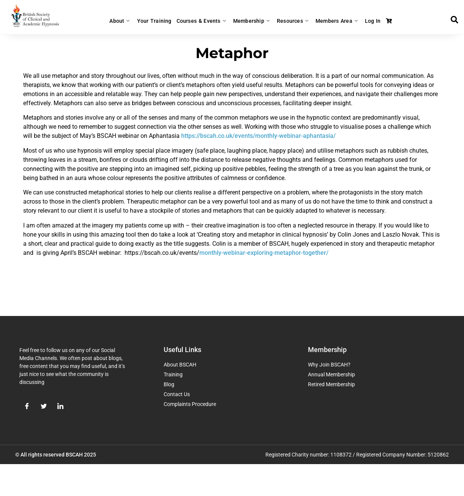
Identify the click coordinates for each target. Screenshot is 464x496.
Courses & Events (204, 21)
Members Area (332, 21)
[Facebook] (27, 406)
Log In (366, 21)
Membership (252, 21)
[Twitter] (43, 406)
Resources (291, 21)
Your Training (160, 21)
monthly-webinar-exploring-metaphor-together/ (263, 252)
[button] (454, 19)
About (128, 21)
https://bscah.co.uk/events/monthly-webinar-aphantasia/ (258, 135)
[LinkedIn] (60, 406)
